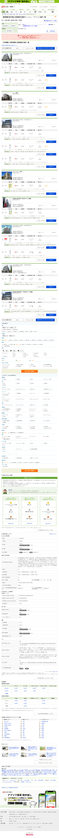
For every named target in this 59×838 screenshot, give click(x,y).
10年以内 (27, 340)
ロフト (46, 409)
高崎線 (5, 735)
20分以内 (41, 344)
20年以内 (39, 340)
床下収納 (46, 404)
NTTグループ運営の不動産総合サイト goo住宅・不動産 (11, 3)
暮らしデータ (28, 781)
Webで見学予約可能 (45, 769)
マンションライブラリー (7, 781)
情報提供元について (5, 787)
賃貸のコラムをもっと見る (45, 759)
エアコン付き (6, 366)
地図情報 (50, 823)
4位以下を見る (11, 523)
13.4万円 (16, 700)
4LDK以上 (36, 356)
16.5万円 (43, 700)
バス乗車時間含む (7, 346)
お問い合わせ (30, 827)
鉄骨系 (18, 379)
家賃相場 (22, 781)
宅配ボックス (19, 414)
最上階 (32, 383)
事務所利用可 (19, 428)
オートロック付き (7, 389)
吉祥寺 (24, 728)
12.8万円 (25, 700)
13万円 (34, 690)
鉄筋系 (5, 379)
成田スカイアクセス (8, 723)
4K (14, 356)
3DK (46, 354)
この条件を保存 (52, 31)
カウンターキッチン (21, 399)
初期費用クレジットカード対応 (7, 769)
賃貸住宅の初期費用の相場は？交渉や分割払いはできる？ (14, 748)
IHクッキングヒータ (34, 399)
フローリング (33, 409)
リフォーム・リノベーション (22, 438)
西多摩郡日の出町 (45, 721)
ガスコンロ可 (47, 399)
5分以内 (17, 344)
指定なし (5, 340)
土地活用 (14, 821)
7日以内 (31, 462)
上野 (23, 721)
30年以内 (52, 340)
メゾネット (33, 410)
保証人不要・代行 (48, 428)
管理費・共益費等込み (7, 329)
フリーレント (19, 449)
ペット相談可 (33, 366)
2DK (15, 354)
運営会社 (39, 827)
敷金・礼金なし (52, 769)
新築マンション (11, 818)
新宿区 (43, 737)
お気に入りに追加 (29, 48)
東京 (23, 732)
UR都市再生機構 (34, 449)
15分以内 (35, 344)
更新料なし (16, 331)
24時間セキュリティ (48, 389)
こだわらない (6, 462)
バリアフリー (33, 436)
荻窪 (23, 730)
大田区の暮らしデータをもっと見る (46, 678)
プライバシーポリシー (21, 827)
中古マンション (13, 780)
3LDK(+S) (5, 356)
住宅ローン (38, 818)
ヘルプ (26, 827)
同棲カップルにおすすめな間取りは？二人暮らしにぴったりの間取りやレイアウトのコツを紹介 (51, 755)
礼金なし (4, 331)
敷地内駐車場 (19, 420)
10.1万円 (25, 688)
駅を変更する (13, 25)
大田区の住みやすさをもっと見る (46, 530)
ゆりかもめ (6, 721)
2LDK (28, 773)
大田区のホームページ (53, 533)
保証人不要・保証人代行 (38, 774)
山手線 (5, 732)
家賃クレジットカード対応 (19, 769)
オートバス (33, 393)
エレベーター (6, 414)
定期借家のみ (21, 432)
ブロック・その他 (48, 379)
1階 (4, 383)
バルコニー (33, 414)
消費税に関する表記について (23, 814)
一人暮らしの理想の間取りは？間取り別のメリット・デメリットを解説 (14, 754)
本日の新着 (14, 462)
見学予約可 (6, 367)
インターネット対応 (21, 443)
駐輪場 (5, 422)
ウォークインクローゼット (8, 404)
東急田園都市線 (7, 737)
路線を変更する (6, 25)
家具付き (46, 410)
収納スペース (33, 404)
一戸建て (32, 360)
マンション (19, 360)
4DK (25, 356)
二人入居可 (33, 426)
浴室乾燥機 (47, 393)
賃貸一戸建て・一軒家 (19, 816)
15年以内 (33, 340)
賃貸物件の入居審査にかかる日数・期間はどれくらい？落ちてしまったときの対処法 (32, 748)
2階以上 (32, 364)
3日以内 (25, 462)
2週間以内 (37, 462)
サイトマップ (35, 827)
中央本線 (5, 726)
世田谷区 (43, 723)
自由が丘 (24, 737)
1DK (25, 353)
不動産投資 (34, 818)
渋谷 (23, 726)
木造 (32, 379)
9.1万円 (16, 690)
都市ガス (32, 416)
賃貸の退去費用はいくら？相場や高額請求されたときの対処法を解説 (51, 748)
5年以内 (21, 340)
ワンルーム (6, 353)
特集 (10, 823)
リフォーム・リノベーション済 (12, 774)
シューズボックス (20, 404)
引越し (12, 823)
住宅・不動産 (53, 780)
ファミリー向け (32, 769)
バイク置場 (4, 773)
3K (35, 354)
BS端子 (46, 443)
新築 (11, 340)
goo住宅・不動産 (3, 811)
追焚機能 (19, 393)
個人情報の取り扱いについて (13, 814)
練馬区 (43, 728)
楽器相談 (5, 428)
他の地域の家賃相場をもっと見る (46, 713)
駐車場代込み (15, 329)
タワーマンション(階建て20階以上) (7, 439)
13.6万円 (34, 688)
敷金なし (10, 331)
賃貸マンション (26, 816)
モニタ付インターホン (21, 389)
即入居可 (19, 426)
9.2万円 (25, 690)
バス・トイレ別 (6, 364)
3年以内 (15, 340)
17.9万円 (43, 688)
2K (45, 353)
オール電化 (47, 436)
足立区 (43, 732)
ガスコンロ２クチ (10, 773)
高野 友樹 (10, 489)
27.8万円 (25, 705)
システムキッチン (7, 399)
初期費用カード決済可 (24, 331)
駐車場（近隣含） (20, 364)
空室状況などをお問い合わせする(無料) (45, 48)
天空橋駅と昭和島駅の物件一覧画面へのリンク (9, 45)
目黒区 (43, 726)
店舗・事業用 (40, 780)
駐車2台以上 (33, 420)
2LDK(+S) (26, 354)
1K (14, 353)
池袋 (23, 723)
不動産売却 (11, 821)
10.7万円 (16, 688)
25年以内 (46, 340)
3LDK (34, 773)
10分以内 (28, 344)
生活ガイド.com (54, 671)
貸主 (4, 449)
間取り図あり (38, 769)
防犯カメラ (33, 389)
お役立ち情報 (3, 823)
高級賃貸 (26, 769)
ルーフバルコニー (48, 414)
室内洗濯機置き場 (48, 364)
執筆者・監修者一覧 (45, 823)
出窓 (4, 416)
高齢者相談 (33, 428)
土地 (31, 818)
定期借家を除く (13, 432)
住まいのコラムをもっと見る (46, 762)
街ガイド (34, 823)
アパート (5, 360)
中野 (23, 735)
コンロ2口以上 (6, 400)
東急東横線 (6, 728)
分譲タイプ (19, 436)
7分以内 (22, 344)
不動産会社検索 (25, 823)
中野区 (43, 735)
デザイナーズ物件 (7, 436)
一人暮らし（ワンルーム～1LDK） (49, 773)
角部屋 (46, 383)
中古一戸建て (27, 780)
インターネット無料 (48, 366)
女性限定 (46, 426)
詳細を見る (51, 75)
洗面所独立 (19, 366)
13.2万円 (25, 703)
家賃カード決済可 (33, 331)
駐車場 (31, 816)
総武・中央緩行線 (7, 730)
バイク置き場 (47, 420)
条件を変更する (9, 30)
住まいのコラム (39, 823)
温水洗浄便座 (6, 394)
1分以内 (11, 344)
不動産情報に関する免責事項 (13, 787)
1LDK (23, 773)
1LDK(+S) (36, 353)
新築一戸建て (23, 818)
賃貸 (35, 780)
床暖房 (18, 410)
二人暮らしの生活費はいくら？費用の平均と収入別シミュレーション (32, 754)
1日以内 (20, 462)
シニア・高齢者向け (26, 775)
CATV (32, 443)
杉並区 (43, 730)
